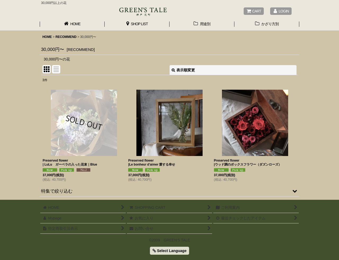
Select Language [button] (169, 251)
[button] (169, 191)
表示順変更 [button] (183, 70)
